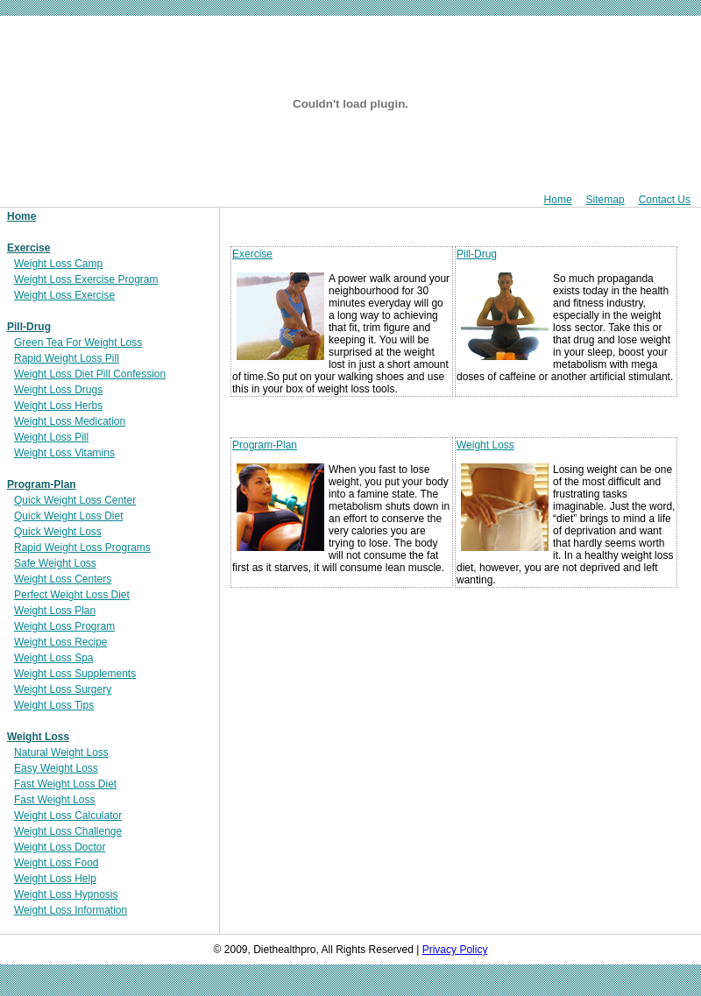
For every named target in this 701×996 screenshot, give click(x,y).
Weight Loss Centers (62, 579)
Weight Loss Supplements (75, 674)
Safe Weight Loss (55, 563)
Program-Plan (41, 484)
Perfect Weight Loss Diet (72, 595)
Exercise (28, 248)
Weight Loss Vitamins (64, 453)
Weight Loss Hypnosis (66, 894)
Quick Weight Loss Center (75, 500)
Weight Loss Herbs (58, 405)
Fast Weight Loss (54, 800)
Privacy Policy (455, 949)
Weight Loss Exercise (64, 295)
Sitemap (605, 200)
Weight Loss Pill (51, 437)
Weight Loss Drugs (58, 390)
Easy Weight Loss (56, 768)
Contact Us (664, 200)
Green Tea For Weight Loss (78, 342)
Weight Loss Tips (54, 705)
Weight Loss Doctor (60, 847)
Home (558, 200)
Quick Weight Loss (58, 532)
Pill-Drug (29, 327)
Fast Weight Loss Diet (65, 784)
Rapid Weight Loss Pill (66, 358)
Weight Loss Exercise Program (86, 279)
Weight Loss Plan (55, 610)
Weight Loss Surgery (62, 689)
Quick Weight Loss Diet (69, 516)
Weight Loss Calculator (68, 815)
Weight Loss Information (70, 910)
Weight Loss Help (55, 878)
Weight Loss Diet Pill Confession (90, 374)
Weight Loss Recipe (61, 642)
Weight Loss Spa (54, 658)
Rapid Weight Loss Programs (82, 547)
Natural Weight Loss (61, 752)
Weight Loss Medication (69, 421)
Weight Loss (38, 737)
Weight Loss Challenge (68, 831)
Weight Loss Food (56, 863)
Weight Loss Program (64, 626)
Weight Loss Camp (58, 264)
